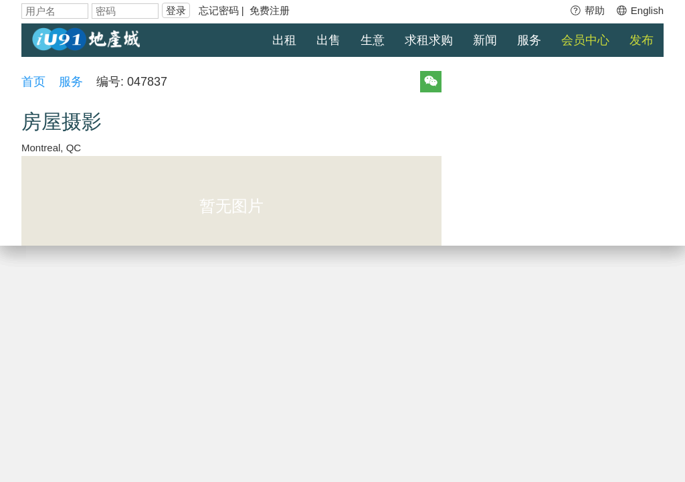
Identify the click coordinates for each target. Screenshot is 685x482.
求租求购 (429, 40)
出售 (328, 40)
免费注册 (270, 10)
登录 (176, 10)
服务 (529, 40)
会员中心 (585, 40)
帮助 (587, 10)
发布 (641, 40)
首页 (33, 81)
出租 (284, 40)
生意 (373, 40)
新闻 (485, 40)
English (639, 10)
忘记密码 (219, 10)
